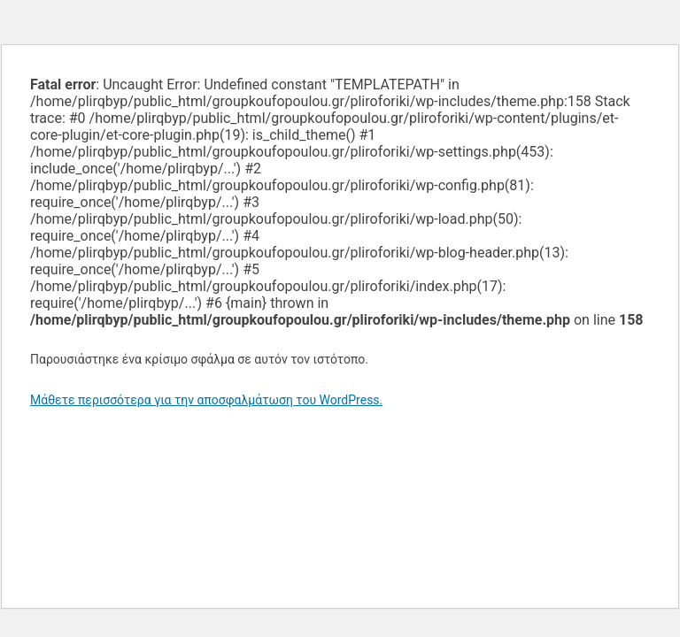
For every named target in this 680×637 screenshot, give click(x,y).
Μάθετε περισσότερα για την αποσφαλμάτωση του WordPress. (206, 400)
